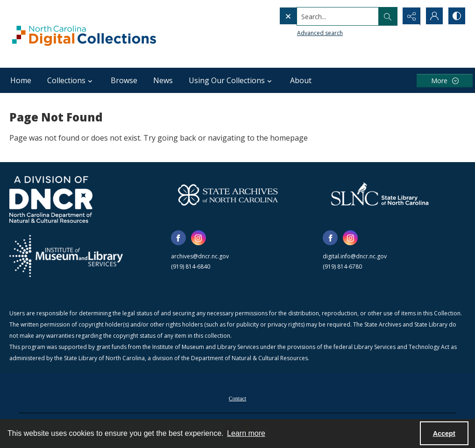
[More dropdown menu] (445, 80)
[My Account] (433, 16)
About (301, 80)
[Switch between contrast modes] (456, 16)
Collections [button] (71, 80)
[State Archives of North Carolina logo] (228, 194)
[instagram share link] (198, 237)
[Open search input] (386, 16)
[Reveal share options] (409, 16)
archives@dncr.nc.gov (200, 256)
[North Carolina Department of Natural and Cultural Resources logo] (50, 199)
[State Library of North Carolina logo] (380, 194)
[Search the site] (318, 16)
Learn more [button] (246, 433)
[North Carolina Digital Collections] (84, 34)
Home (20, 80)
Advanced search (300, 33)
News (163, 80)
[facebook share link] (178, 237)
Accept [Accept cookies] (444, 433)
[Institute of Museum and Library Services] (66, 256)
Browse (124, 80)
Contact (237, 398)
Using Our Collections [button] (231, 80)
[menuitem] (237, 397)
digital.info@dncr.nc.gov (355, 256)
